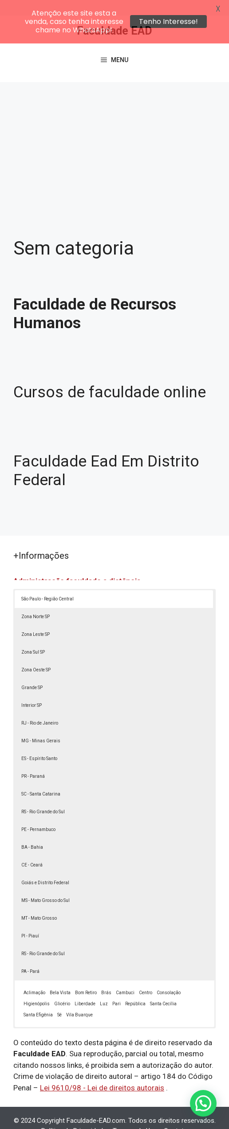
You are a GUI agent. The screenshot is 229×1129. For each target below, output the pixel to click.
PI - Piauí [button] (30, 919)
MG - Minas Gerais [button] (40, 724)
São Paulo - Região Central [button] (47, 582)
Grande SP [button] (32, 671)
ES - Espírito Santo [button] (39, 742)
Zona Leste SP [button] (35, 618)
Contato (176, 1115)
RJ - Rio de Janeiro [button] (39, 707)
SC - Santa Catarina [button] (40, 778)
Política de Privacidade (74, 1115)
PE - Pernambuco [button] (38, 813)
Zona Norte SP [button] (35, 600)
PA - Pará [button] (30, 955)
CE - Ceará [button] (32, 849)
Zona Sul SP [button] (33, 636)
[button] (203, 1103)
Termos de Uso (135, 1115)
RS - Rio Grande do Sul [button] (43, 795)
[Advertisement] (114, 133)
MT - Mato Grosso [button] (39, 902)
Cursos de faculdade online (109, 376)
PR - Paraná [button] (33, 760)
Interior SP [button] (31, 689)
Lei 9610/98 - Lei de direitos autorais (102, 1071)
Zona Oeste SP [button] (36, 653)
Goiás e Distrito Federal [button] (45, 866)
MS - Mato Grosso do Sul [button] (45, 884)
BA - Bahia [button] (32, 831)
